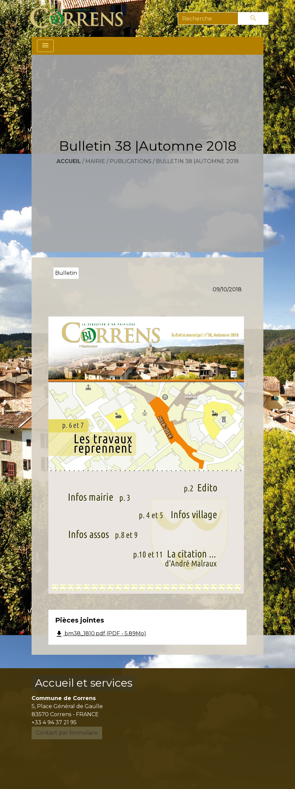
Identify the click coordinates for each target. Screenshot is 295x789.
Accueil (68, 161)
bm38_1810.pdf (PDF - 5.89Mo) (100, 634)
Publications (131, 161)
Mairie (95, 161)
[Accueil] (80, 18)
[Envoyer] (253, 18)
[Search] (208, 18)
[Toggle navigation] (45, 46)
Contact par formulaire (67, 733)
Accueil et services (83, 682)
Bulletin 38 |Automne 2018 (197, 161)
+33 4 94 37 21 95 (54, 722)
